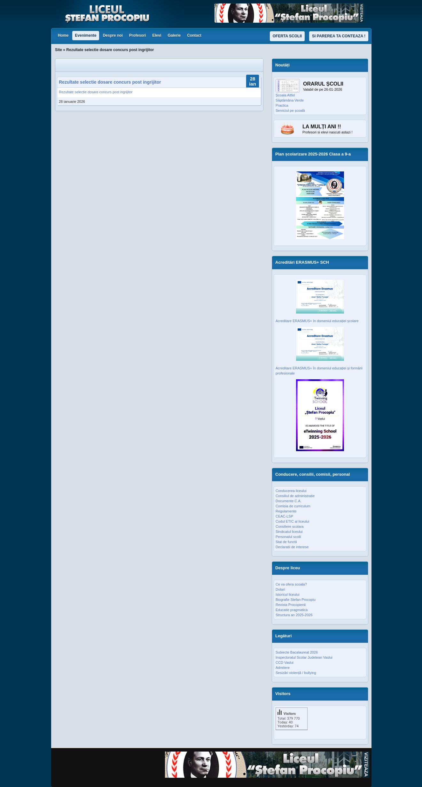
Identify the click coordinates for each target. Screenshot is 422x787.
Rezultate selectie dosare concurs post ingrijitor (110, 82)
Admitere (283, 668)
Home (63, 35)
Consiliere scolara (289, 526)
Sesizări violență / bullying (296, 673)
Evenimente (85, 35)
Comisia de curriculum (293, 506)
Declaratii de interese (292, 547)
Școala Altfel (285, 95)
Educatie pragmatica (292, 610)
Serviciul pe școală (290, 110)
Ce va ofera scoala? (291, 584)
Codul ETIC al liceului (292, 521)
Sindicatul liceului (289, 531)
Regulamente (286, 511)
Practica (282, 105)
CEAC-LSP (284, 516)
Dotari (280, 589)
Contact (194, 35)
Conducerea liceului (291, 491)
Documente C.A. (288, 501)
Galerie (174, 35)
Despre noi (113, 35)
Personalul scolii (288, 537)
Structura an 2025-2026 (294, 615)
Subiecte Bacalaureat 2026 (297, 652)
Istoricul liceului (288, 594)
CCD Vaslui (284, 662)
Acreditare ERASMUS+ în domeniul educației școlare (317, 321)
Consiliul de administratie (295, 496)
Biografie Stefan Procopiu (296, 600)
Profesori (137, 35)
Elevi (156, 35)
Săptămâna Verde (290, 100)
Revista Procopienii (291, 605)
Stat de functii (286, 542)
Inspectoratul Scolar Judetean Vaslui (304, 657)
